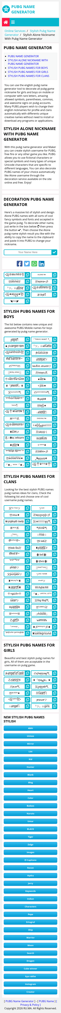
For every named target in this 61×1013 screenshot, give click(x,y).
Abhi (30, 728)
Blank (30, 774)
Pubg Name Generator (23, 56)
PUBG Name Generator (20, 1001)
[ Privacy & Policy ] (38, 1003)
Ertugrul (30, 922)
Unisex (30, 736)
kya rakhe (30, 976)
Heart (30, 790)
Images (30, 852)
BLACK (30, 829)
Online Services (15, 31)
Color (30, 798)
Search (30, 953)
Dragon (30, 960)
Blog (30, 782)
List (30, 751)
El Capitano (30, 860)
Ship (30, 929)
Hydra (30, 875)
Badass (30, 805)
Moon (30, 945)
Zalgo (30, 844)
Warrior (30, 937)
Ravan (30, 867)
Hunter (30, 767)
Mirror (30, 743)
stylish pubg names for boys (28, 68)
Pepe (30, 914)
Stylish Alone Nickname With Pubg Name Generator (28, 62)
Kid (30, 759)
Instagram (30, 984)
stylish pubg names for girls (28, 72)
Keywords (30, 891)
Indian (30, 898)
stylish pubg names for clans (28, 76)
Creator (30, 991)
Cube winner (30, 968)
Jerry (30, 883)
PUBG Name (46, 1001)
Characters (30, 906)
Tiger (30, 836)
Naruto (30, 813)
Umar (30, 821)
